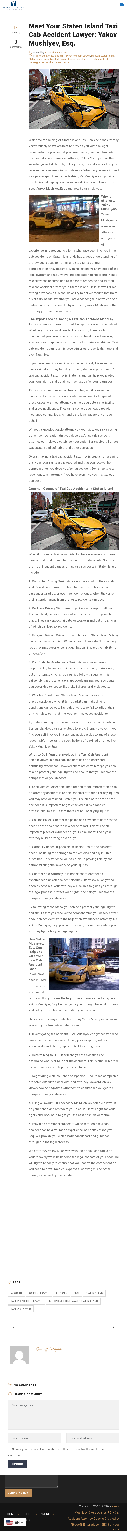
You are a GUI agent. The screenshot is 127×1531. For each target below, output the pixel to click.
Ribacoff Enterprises (56, 52)
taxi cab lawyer (21, 1308)
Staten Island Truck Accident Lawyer (48, 59)
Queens (27, 1514)
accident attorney (45, 55)
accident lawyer (63, 55)
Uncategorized (37, 62)
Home (11, 1514)
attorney (61, 1293)
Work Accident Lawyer (58, 62)
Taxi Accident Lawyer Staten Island (74, 1222)
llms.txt (116, 1529)
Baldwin (95, 55)
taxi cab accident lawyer (26, 1301)
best (76, 1293)
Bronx (45, 1514)
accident (16, 1293)
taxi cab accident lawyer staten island (88, 59)
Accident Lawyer (81, 55)
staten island (107, 55)
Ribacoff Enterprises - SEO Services (95, 1524)
